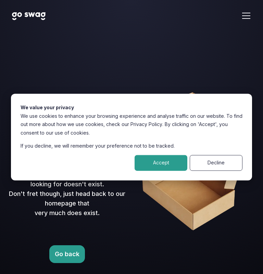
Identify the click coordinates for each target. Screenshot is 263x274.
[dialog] (131, 137)
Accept (161, 162)
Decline (216, 162)
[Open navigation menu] (246, 16)
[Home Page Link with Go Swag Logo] (29, 16)
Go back (67, 254)
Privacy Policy (146, 124)
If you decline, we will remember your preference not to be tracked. (98, 146)
